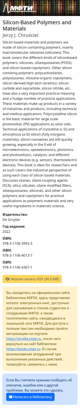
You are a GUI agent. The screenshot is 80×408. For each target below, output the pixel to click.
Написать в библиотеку (30, 397)
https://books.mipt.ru (23, 349)
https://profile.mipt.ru (23, 338)
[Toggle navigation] (71, 8)
